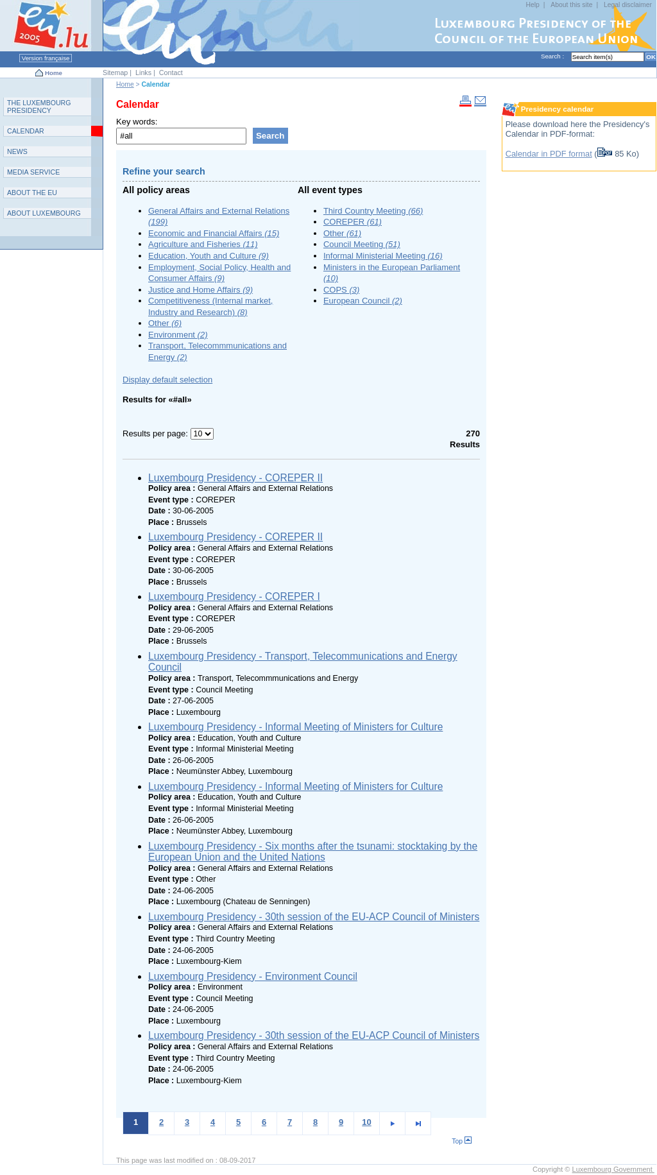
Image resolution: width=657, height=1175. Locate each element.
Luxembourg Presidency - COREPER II (235, 477)
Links (143, 72)
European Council (362, 300)
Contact (171, 72)
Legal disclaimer (628, 4)
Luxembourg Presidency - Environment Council (252, 976)
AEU (32, 192)
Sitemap (115, 72)
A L (44, 213)
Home (53, 72)
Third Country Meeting (373, 211)
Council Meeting (361, 244)
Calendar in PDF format (549, 154)
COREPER (352, 222)
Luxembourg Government (613, 1169)
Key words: (136, 121)
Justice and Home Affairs (200, 290)
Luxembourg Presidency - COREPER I (234, 596)
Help (532, 4)
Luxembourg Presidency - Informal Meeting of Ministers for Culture (295, 726)
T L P (39, 106)
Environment (177, 334)
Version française (45, 58)
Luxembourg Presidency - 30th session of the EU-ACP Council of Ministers (313, 916)
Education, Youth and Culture (208, 256)
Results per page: (157, 433)
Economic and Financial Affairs (213, 233)
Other (165, 323)
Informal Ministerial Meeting (383, 256)
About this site (571, 4)
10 (366, 1122)
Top (462, 1141)
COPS (341, 290)
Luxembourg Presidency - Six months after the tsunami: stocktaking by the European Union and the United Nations (312, 852)
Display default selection (167, 379)
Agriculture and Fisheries (203, 244)
